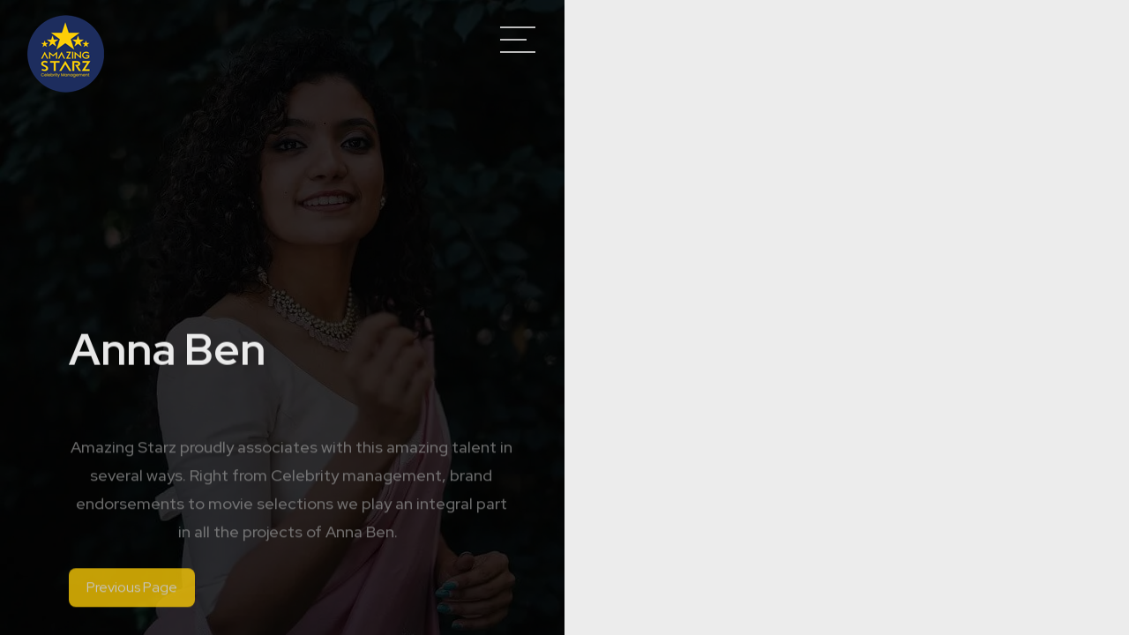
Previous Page (131, 592)
